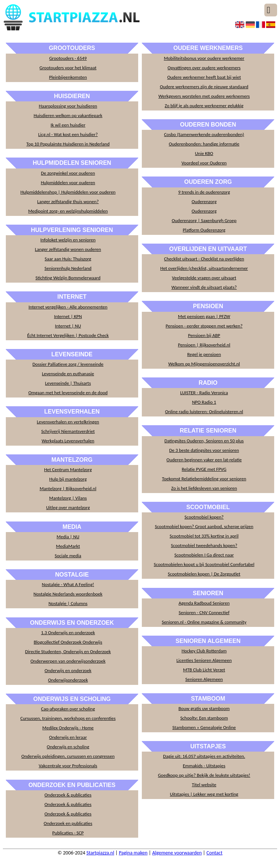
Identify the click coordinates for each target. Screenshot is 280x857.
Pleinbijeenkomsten (68, 77)
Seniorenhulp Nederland (68, 268)
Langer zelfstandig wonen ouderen (68, 249)
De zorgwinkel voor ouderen (68, 173)
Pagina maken (133, 853)
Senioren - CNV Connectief (204, 612)
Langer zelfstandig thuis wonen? (68, 201)
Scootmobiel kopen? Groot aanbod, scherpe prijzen (204, 526)
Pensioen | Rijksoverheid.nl (204, 345)
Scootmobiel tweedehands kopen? (204, 545)
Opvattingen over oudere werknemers (204, 67)
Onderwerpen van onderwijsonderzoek (67, 661)
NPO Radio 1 (204, 402)
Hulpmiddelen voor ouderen (68, 182)
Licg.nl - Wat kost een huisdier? (68, 134)
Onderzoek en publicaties (68, 823)
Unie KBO (204, 153)
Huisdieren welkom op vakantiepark (68, 115)
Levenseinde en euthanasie (68, 373)
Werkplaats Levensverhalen (68, 440)
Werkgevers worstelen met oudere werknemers (204, 96)
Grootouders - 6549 (68, 58)
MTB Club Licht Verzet (204, 669)
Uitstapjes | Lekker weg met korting (204, 794)
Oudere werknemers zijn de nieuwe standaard (204, 86)
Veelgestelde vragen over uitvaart (204, 277)
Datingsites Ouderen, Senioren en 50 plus (204, 440)
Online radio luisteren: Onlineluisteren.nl (204, 411)
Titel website (204, 784)
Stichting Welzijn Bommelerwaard (67, 277)
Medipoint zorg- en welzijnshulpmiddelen (68, 211)
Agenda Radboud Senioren (204, 603)
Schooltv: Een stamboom (204, 718)
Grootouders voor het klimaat (67, 67)
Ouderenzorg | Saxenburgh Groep (204, 220)
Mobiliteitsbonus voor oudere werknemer (204, 58)
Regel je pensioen (204, 354)
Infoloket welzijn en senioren (68, 240)
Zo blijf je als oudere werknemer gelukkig (204, 105)
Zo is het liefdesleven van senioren (204, 488)
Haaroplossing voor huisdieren (68, 106)
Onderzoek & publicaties (68, 795)
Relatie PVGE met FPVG (204, 469)
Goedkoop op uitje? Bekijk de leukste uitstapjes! (204, 775)
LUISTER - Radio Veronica (204, 392)
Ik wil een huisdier (68, 125)
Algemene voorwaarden (177, 853)
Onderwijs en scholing (68, 746)
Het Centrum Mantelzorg (68, 469)
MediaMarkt (68, 546)
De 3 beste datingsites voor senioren (204, 450)
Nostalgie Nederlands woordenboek (68, 594)
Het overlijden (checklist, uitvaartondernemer (204, 268)
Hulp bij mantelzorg (68, 479)
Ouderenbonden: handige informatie (204, 144)
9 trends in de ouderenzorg (204, 192)
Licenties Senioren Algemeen (204, 660)
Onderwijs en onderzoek (68, 670)
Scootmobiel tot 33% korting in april (204, 536)
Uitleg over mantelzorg (68, 507)
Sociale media (68, 555)
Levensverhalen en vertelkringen (68, 421)
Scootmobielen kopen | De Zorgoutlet (204, 574)
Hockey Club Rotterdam (204, 651)
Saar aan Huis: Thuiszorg (68, 258)
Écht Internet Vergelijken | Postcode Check (68, 335)
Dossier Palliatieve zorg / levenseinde (68, 364)
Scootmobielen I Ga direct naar (204, 555)
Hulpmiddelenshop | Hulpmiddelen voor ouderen (68, 192)
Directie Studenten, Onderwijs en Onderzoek (68, 651)
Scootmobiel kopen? (203, 517)
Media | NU (68, 536)
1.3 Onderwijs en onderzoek (68, 632)
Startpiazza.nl (100, 853)
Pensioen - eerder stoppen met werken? (204, 326)
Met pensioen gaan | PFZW (204, 316)
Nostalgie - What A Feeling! (68, 584)
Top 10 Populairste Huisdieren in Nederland (67, 144)
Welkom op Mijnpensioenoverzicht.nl (204, 364)
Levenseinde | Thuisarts (68, 383)
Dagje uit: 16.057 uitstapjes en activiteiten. (204, 756)
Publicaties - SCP (67, 832)
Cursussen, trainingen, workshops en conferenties (68, 718)
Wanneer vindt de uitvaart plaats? (204, 287)
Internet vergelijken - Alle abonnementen (68, 307)
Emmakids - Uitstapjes (204, 765)
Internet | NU (68, 326)
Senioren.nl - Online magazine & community (204, 622)
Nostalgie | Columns (68, 603)
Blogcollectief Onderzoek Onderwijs (68, 642)
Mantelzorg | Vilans (68, 498)
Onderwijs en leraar (68, 737)
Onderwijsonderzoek (68, 680)
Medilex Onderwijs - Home (68, 727)
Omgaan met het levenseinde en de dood (68, 392)
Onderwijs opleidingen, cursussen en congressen (68, 756)
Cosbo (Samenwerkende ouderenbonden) (204, 134)
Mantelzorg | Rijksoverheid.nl (68, 488)
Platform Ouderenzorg (204, 230)
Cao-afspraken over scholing (68, 708)
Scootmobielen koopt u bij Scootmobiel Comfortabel (204, 564)
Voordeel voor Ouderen (204, 163)
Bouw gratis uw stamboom (203, 708)
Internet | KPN (68, 316)
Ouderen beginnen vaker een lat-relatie (204, 459)
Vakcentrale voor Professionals (68, 765)
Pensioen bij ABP (204, 335)
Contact (214, 853)
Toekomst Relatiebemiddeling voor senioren (204, 478)
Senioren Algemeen (204, 679)
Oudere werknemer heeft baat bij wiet (204, 77)
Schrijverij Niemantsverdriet (68, 431)
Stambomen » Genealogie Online (204, 727)
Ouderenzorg (204, 201)
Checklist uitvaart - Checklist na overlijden (204, 258)
